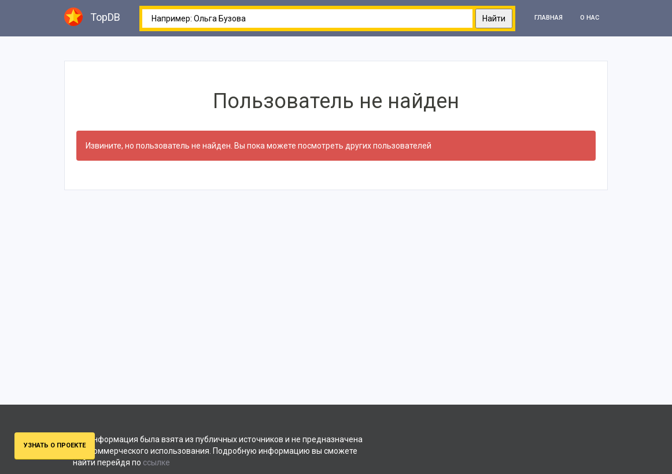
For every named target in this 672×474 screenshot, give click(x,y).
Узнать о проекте (55, 445)
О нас (589, 17)
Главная (548, 17)
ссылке (156, 462)
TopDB (92, 17)
